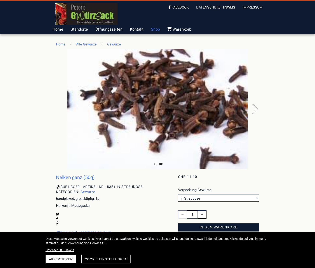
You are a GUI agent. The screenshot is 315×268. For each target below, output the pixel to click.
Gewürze (88, 192)
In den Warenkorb (219, 227)
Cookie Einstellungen (106, 259)
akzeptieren (61, 259)
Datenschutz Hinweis (60, 250)
